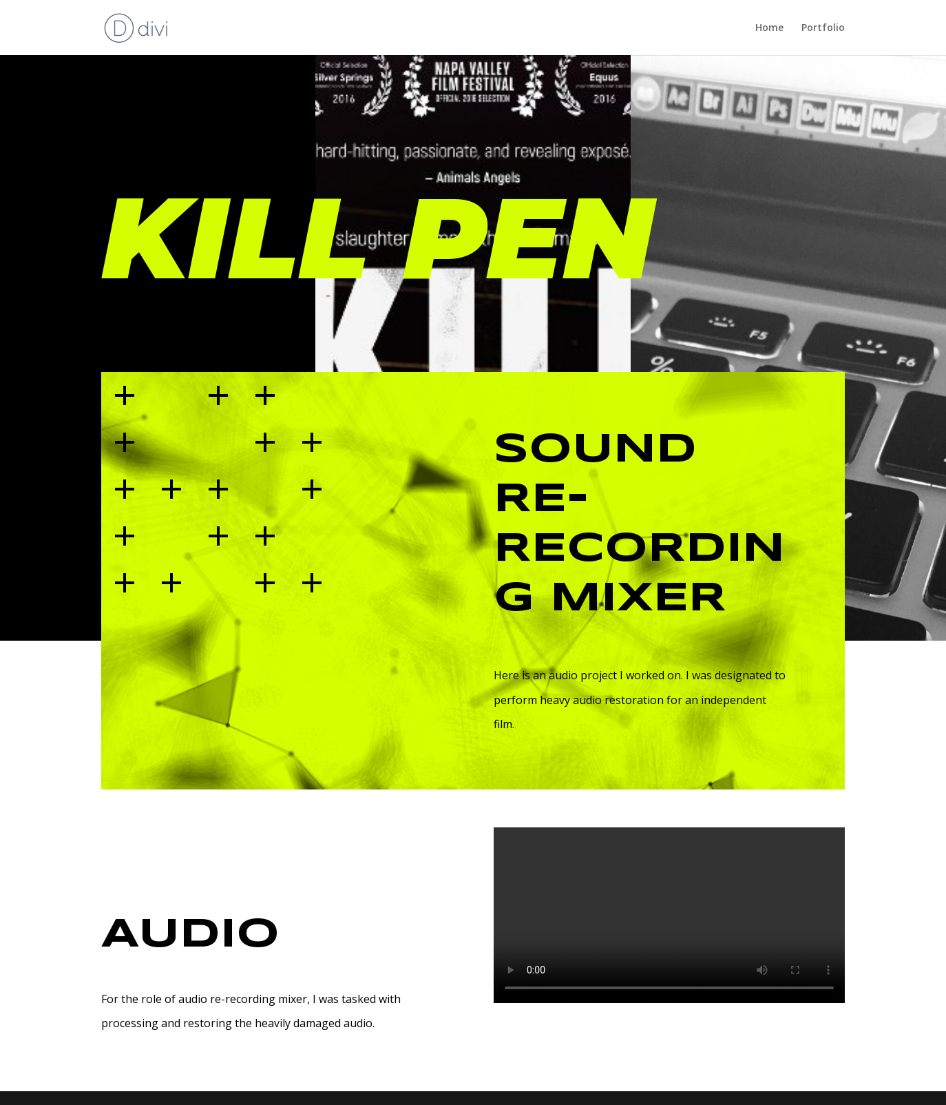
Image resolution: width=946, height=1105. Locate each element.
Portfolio (823, 28)
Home (769, 28)
